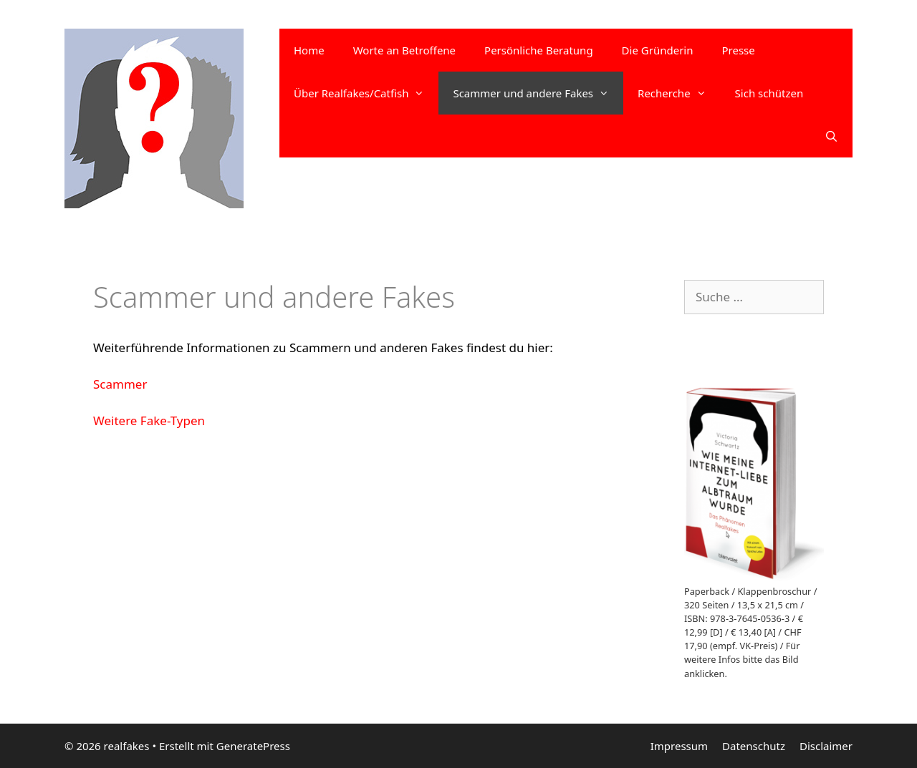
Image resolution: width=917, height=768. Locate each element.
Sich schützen (769, 93)
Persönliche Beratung (538, 50)
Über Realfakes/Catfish (366, 93)
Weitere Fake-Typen (149, 420)
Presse (737, 50)
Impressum (679, 746)
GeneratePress (253, 746)
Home (309, 50)
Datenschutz (753, 746)
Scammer (120, 384)
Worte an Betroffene (404, 50)
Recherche (679, 93)
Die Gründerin (657, 50)
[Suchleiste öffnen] (831, 136)
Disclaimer (826, 746)
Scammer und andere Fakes (538, 93)
